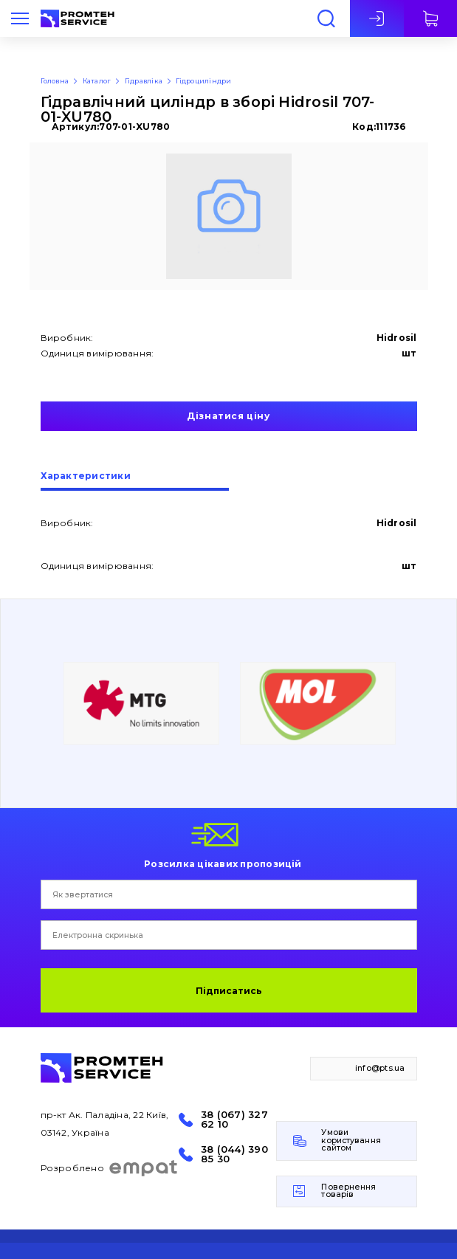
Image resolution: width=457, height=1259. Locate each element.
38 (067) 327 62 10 (234, 1119)
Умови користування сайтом (350, 1140)
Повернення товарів (348, 1191)
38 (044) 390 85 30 (234, 1154)
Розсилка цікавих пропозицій (222, 863)
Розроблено (110, 1168)
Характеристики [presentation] (86, 476)
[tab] (135, 481)
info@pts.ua (380, 1068)
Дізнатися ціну (228, 415)
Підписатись (229, 990)
